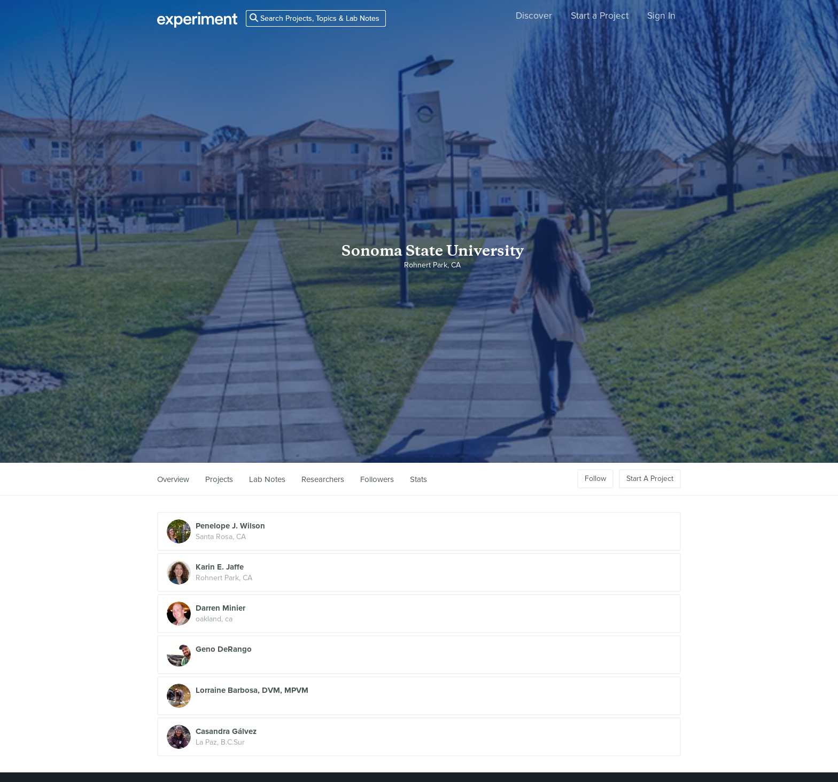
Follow (595, 478)
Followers (377, 479)
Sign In (661, 15)
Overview (173, 479)
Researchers (322, 479)
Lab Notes (267, 479)
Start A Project (649, 478)
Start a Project (600, 15)
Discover (534, 15)
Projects (219, 479)
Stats (418, 479)
